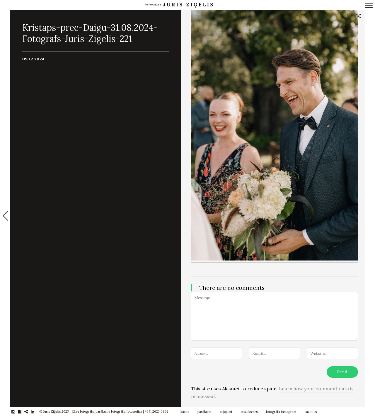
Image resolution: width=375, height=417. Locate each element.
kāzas (184, 412)
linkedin (35, 411)
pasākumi (204, 412)
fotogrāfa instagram (281, 412)
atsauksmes (249, 412)
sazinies (311, 412)
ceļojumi (226, 412)
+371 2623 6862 (156, 411)
